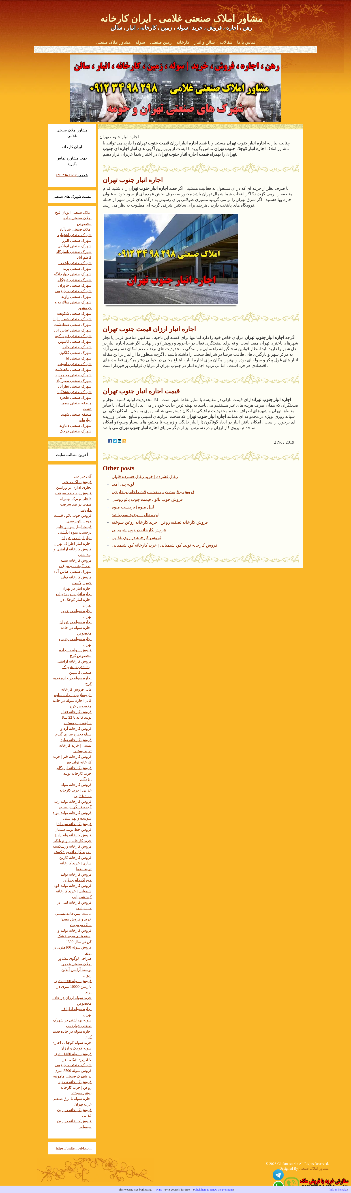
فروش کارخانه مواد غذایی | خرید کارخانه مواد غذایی (76, 790)
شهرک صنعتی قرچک (76, 431)
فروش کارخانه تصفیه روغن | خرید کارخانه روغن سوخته (160, 522)
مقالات (226, 42)
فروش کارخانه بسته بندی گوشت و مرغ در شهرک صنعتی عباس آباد (73, 566)
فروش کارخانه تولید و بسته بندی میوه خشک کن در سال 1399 (75, 936)
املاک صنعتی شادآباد (76, 229)
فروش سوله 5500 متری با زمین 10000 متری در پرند (73, 986)
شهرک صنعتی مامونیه (75, 364)
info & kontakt (338, 1189)
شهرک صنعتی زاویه (76, 296)
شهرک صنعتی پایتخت (75, 263)
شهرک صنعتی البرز (77, 240)
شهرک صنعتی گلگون (75, 353)
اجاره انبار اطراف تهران (73, 543)
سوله (140, 42)
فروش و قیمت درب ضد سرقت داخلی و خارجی (153, 491)
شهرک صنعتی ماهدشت (73, 369)
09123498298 (66, 175)
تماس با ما (246, 42)
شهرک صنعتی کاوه (77, 347)
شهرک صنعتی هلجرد (76, 397)
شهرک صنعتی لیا (79, 358)
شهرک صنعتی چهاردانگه (73, 274)
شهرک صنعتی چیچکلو (75, 280)
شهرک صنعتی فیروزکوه (73, 336)
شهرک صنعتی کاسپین (75, 341)
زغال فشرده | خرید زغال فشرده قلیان (145, 476)
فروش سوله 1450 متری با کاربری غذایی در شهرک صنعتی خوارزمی (73, 1059)
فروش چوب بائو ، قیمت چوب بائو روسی (147, 499)
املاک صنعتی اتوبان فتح (73, 212)
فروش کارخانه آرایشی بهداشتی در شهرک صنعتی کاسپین (74, 667)
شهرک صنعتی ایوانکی (75, 246)
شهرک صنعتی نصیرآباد (74, 381)
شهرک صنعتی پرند (77, 268)
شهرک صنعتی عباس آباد (73, 330)
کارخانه (183, 42)
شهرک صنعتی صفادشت (73, 325)
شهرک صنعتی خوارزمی (73, 291)
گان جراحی (83, 476)
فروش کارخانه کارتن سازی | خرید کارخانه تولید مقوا (75, 863)
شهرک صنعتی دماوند (75, 425)
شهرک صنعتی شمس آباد (72, 319)
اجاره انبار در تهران (77, 588)
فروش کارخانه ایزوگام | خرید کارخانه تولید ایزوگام (73, 773)
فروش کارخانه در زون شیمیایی (139, 530)
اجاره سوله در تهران (76, 622)
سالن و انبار (204, 42)
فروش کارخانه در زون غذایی (136, 537)
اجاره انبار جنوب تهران (74, 594)
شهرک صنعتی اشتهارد (74, 235)
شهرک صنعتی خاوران (75, 285)
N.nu (159, 1189)
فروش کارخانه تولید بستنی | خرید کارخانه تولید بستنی (75, 745)
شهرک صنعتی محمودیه (74, 375)
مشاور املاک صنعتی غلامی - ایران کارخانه (181, 18)
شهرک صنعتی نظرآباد (75, 386)
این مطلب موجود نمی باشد (135, 514)
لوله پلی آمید (123, 484)
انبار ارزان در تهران (77, 538)
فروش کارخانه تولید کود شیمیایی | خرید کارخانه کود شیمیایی (164, 545)
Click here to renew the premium (213, 1189)
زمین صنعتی (161, 42)
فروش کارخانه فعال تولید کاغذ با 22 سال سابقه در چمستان (76, 717)
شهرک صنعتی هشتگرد (74, 392)
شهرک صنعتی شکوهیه (74, 313)
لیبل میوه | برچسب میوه (133, 507)
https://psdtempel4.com (74, 1148)
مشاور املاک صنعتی (113, 42)
